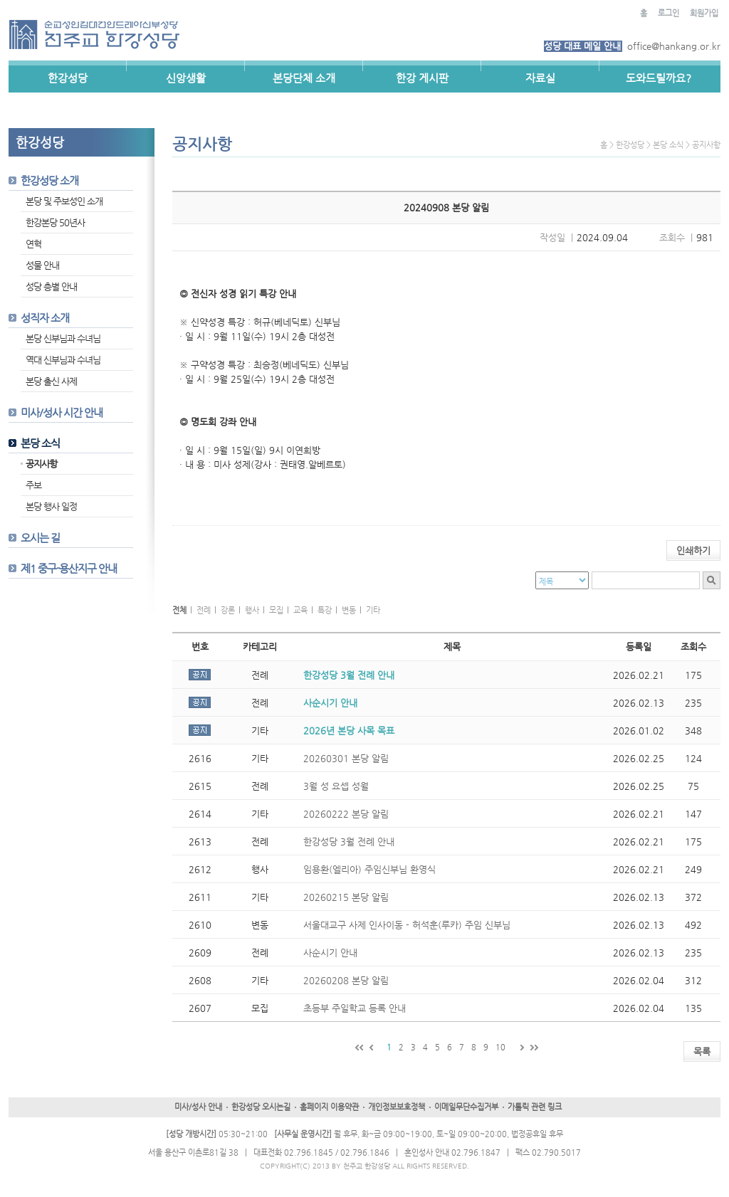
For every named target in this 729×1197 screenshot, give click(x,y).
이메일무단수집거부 (466, 1107)
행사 (252, 610)
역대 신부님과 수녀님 (63, 359)
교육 (300, 610)
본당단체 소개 (304, 78)
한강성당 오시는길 (260, 1107)
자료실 (540, 78)
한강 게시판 (422, 78)
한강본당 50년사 (55, 222)
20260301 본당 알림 (346, 758)
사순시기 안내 (330, 702)
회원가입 (704, 13)
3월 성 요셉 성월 (336, 786)
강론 (228, 610)
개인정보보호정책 (396, 1107)
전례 (203, 610)
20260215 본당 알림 (346, 897)
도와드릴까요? (658, 78)
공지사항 (41, 463)
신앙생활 (186, 78)
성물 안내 (42, 265)
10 (500, 1047)
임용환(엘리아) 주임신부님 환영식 (369, 869)
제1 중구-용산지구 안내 (69, 568)
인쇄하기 (693, 550)
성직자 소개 (45, 318)
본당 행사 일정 (51, 506)
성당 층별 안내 (51, 286)
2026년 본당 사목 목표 (348, 730)
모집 (276, 610)
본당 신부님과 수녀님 (63, 338)
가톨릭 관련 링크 (535, 1107)
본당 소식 (40, 443)
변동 (349, 610)
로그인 (668, 13)
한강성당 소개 (49, 180)
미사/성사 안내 (198, 1107)
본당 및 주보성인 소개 (64, 201)
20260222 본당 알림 (346, 813)
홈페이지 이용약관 (329, 1107)
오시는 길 (40, 538)
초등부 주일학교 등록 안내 (354, 1008)
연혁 (33, 243)
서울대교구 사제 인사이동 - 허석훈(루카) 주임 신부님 (406, 924)
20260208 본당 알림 (346, 980)
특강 (325, 610)
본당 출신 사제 (51, 381)
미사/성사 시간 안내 (62, 412)
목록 (701, 1051)
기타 (373, 610)
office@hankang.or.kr (673, 46)
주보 (33, 485)
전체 (179, 610)
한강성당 (68, 78)
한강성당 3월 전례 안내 (348, 675)
